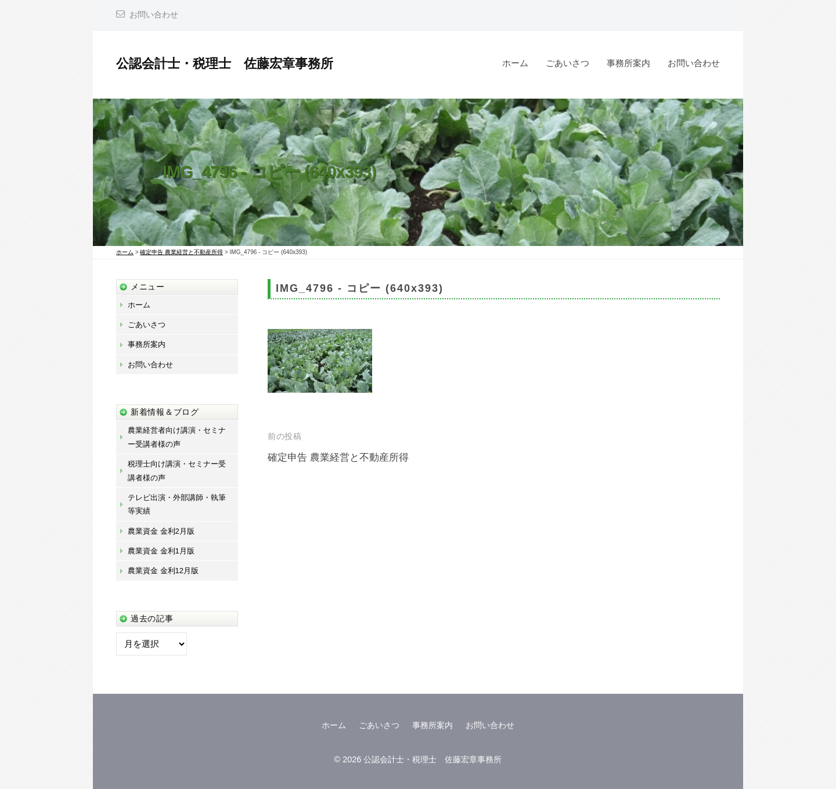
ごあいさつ (567, 63)
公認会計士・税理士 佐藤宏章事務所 (224, 63)
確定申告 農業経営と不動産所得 (338, 457)
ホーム (515, 63)
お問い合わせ (153, 14)
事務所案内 (628, 63)
